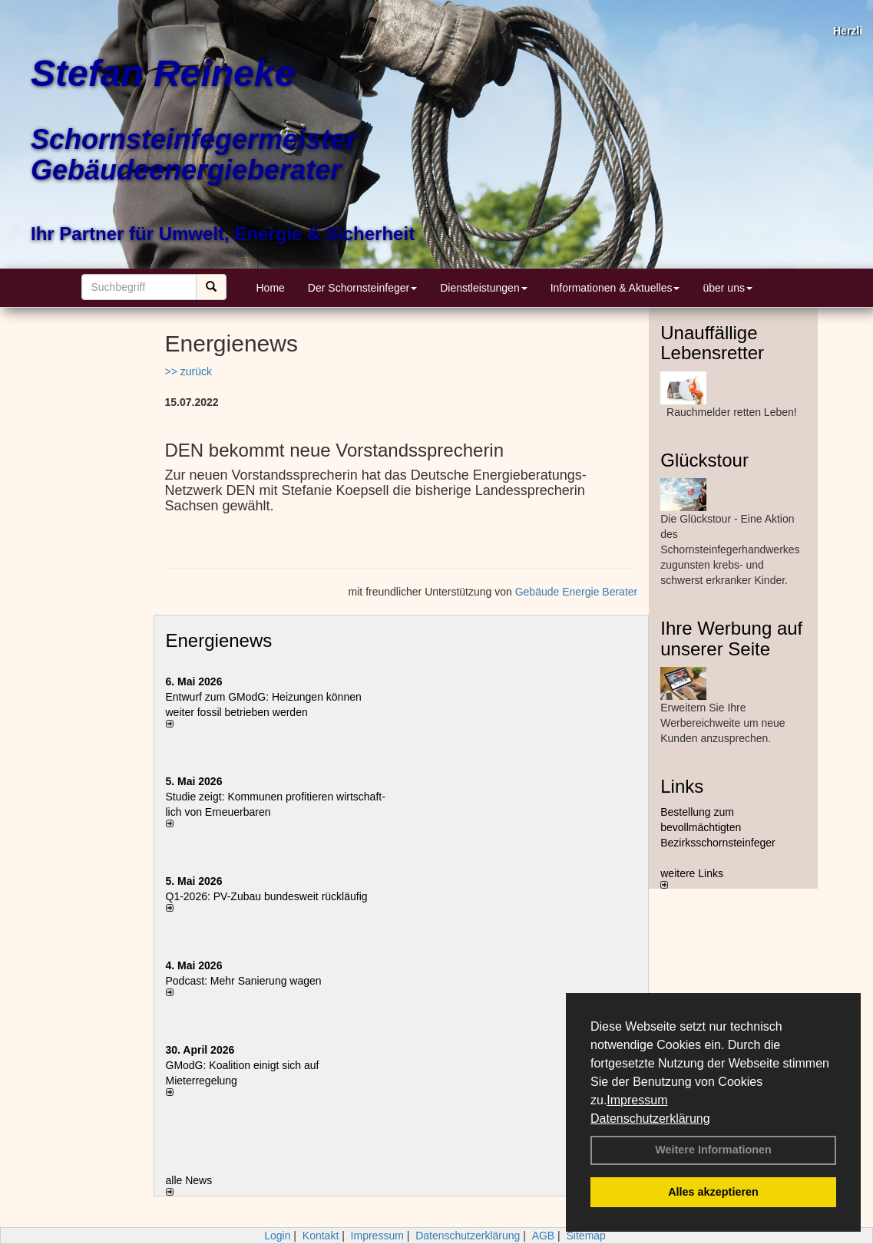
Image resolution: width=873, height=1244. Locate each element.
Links (681, 786)
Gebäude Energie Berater (576, 592)
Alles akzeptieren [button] (713, 1192)
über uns (727, 288)
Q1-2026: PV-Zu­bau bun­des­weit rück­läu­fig (267, 896)
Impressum (637, 1100)
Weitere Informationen (713, 1149)
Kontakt (321, 1235)
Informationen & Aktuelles (615, 288)
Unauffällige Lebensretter (712, 342)
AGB (543, 1235)
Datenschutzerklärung (650, 1118)
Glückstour (704, 460)
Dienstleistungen (483, 288)
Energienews (219, 640)
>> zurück (188, 371)
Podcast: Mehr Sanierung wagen (244, 981)
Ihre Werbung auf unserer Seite (731, 638)
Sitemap (586, 1235)
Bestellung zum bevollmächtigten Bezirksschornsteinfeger (717, 827)
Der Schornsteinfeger (362, 288)
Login (277, 1235)
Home (270, 288)
